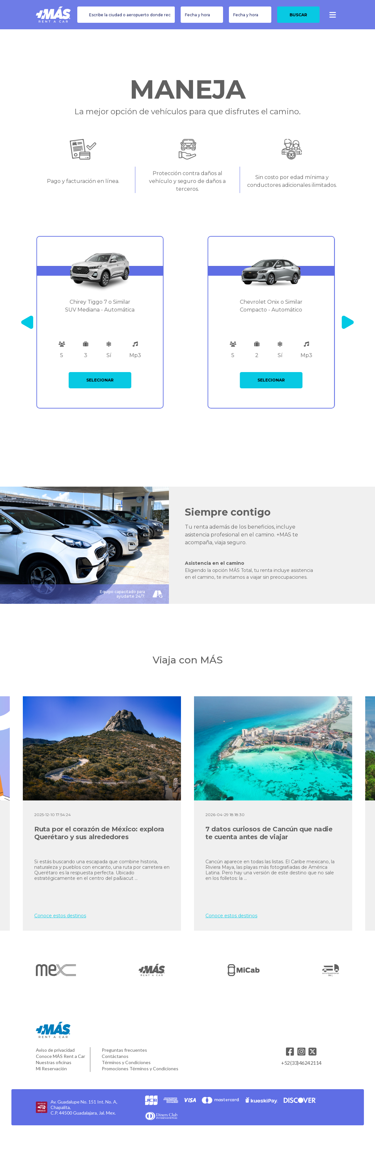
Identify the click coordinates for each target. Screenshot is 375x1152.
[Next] (348, 322)
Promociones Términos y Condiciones (140, 1068)
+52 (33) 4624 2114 (301, 1063)
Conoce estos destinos (60, 916)
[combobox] (126, 15)
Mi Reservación (51, 1068)
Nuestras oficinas (53, 1062)
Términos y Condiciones (126, 1062)
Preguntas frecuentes (124, 1050)
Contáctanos (115, 1056)
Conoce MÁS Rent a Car (60, 1056)
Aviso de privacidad (55, 1050)
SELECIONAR (102, 380)
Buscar (298, 14)
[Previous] (27, 322)
